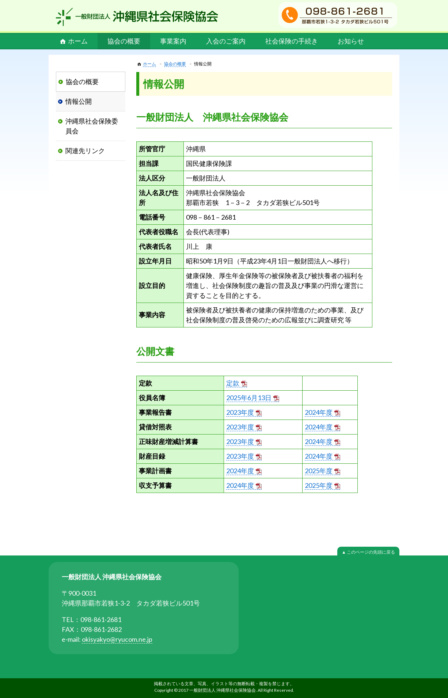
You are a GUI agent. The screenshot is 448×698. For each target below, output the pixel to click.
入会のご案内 (226, 41)
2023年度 (240, 412)
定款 (232, 383)
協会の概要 (123, 41)
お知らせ (351, 41)
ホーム (78, 41)
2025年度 (319, 471)
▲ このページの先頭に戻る (368, 552)
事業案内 (173, 41)
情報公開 (78, 101)
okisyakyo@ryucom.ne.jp (117, 639)
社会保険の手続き (291, 41)
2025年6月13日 (249, 398)
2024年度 (319, 412)
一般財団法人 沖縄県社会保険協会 (137, 17)
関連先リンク (85, 151)
